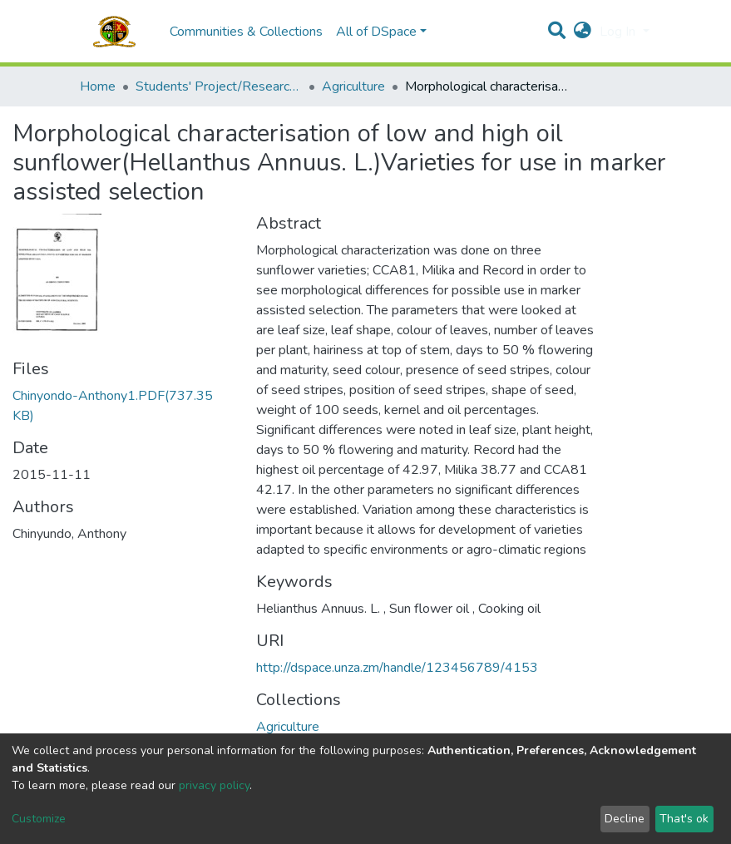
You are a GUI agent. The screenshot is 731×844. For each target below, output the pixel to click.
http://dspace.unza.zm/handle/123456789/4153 (397, 668)
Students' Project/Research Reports (219, 86)
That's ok (684, 819)
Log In (619, 31)
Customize (39, 819)
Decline (625, 819)
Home (98, 86)
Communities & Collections (246, 31)
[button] (582, 32)
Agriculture (353, 86)
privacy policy (214, 785)
